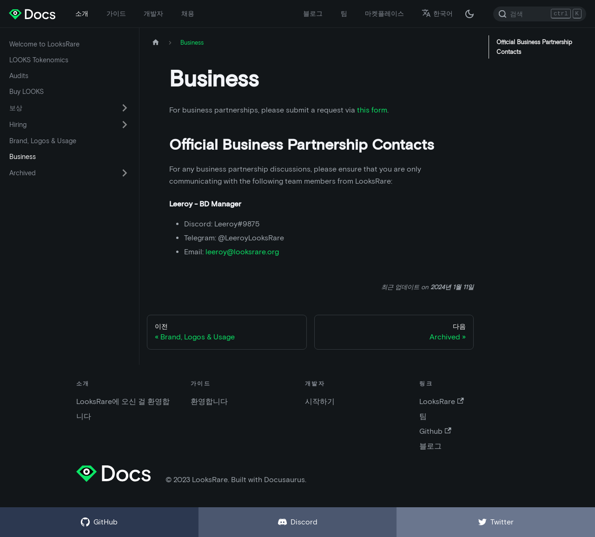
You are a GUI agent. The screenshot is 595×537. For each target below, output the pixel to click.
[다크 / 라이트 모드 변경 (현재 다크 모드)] (469, 14)
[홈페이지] (156, 42)
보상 (15, 108)
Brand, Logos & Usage (42, 141)
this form (372, 110)
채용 (187, 13)
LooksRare (441, 401)
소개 (81, 13)
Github (435, 431)
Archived (22, 173)
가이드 (116, 13)
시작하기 (320, 401)
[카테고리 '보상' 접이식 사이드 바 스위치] (124, 107)
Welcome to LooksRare (44, 44)
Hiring (17, 124)
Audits (18, 76)
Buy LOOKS (26, 91)
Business (22, 156)
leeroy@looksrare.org (242, 251)
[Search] (539, 14)
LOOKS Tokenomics (38, 60)
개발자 (153, 13)
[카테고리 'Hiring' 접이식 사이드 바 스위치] (124, 124)
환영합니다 (209, 401)
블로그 (313, 13)
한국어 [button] (437, 13)
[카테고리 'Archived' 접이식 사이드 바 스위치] (124, 173)
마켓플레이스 (384, 13)
